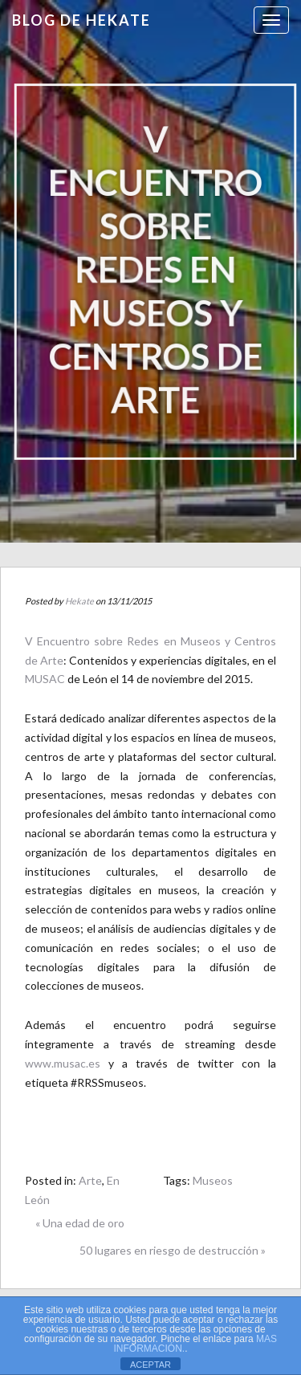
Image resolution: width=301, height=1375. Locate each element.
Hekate (79, 601)
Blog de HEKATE (81, 20)
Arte (90, 1180)
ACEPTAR (150, 1364)
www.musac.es (62, 1063)
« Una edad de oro (79, 1223)
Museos (213, 1180)
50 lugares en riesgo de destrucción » (172, 1250)
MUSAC (45, 678)
